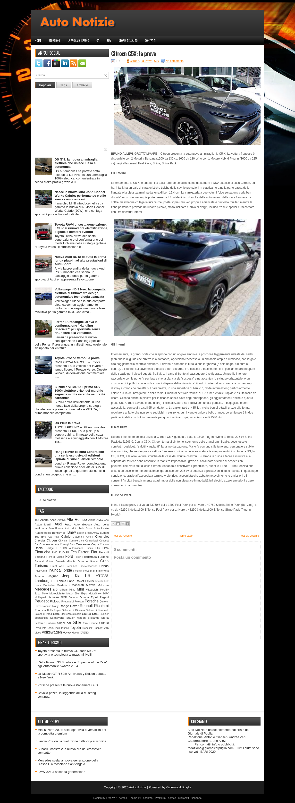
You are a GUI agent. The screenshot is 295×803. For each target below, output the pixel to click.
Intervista (103, 570)
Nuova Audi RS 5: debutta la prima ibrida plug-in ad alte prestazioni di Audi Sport (81, 260)
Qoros (38, 606)
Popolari (45, 85)
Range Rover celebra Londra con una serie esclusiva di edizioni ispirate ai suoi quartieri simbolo (79, 455)
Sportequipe (41, 618)
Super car (64, 623)
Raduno (46, 606)
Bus (37, 536)
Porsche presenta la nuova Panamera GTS (68, 685)
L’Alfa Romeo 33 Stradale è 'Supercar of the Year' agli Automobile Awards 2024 (72, 664)
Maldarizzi (63, 585)
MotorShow (95, 593)
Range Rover (69, 606)
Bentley (57, 532)
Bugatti (104, 532)
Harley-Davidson (88, 566)
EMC (55, 552)
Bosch (80, 533)
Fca (73, 552)
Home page (186, 535)
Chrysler (40, 540)
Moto (45, 593)
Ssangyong (57, 617)
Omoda (84, 597)
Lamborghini (45, 581)
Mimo (72, 589)
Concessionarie (49, 544)
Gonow (94, 561)
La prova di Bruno (78, 40)
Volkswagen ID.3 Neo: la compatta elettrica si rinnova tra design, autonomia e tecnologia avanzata (80, 292)
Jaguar (53, 576)
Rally (55, 606)
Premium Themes (165, 797)
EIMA (105, 548)
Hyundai (54, 570)
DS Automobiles (73, 548)
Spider (105, 614)
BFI (65, 533)
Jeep (66, 576)
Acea (53, 519)
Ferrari (83, 552)
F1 (67, 552)
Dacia (39, 548)
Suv (109, 40)
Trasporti (98, 628)
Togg (57, 628)
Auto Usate (101, 528)
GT (98, 40)
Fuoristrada (89, 556)
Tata (44, 628)
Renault (86, 606)
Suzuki (104, 623)
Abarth (44, 519)
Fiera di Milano (55, 557)
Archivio (82, 85)
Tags (63, 85)
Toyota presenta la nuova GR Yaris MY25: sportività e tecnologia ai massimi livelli (67, 652)
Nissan (54, 597)
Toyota (75, 627)
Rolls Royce (54, 610)
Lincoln (99, 581)
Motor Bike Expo (76, 593)
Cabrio (65, 536)
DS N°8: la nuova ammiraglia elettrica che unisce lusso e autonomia (76, 163)
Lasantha (147, 797)
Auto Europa (56, 528)
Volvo (67, 632)
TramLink (87, 628)
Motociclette (57, 593)
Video (38, 632)
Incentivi (77, 570)
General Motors (44, 561)
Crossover (83, 544)
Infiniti (94, 570)
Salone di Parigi (43, 614)
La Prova (97, 575)
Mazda (90, 585)
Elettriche (43, 552)
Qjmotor (104, 601)
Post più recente (122, 535)
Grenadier (71, 566)
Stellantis (93, 617)
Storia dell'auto (128, 40)
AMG (99, 519)
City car (62, 540)
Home (38, 40)
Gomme (83, 561)
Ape (106, 520)
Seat (56, 614)
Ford (69, 556)
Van (106, 627)
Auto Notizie (48, 500)
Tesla (50, 627)
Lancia (61, 581)
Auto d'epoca (83, 524)
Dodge (49, 547)
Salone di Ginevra (73, 610)
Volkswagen (52, 632)
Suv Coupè (90, 623)
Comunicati (91, 540)
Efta (97, 548)
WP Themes (119, 797)
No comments (175, 61)
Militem (63, 589)
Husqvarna (41, 570)
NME (64, 597)
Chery (89, 536)
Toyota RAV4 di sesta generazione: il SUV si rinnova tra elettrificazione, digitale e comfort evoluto (81, 228)
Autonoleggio (43, 532)
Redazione (54, 40)
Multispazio (41, 597)
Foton (78, 557)
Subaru (51, 623)
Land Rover (75, 581)
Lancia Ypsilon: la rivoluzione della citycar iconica (72, 741)
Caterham (78, 536)
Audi (58, 524)
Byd (43, 536)
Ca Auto (53, 536)
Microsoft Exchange (190, 797)
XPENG (84, 632)
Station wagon (75, 617)
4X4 (37, 520)
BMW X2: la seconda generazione (61, 772)
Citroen (52, 540)
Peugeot (42, 601)
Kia (77, 576)
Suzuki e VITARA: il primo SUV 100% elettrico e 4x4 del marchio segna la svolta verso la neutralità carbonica (80, 392)
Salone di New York (97, 610)
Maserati (78, 585)
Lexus (89, 581)
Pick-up (55, 601)
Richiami (101, 606)
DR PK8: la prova (67, 423)
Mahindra (49, 585)
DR (59, 547)
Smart (96, 614)
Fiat (94, 552)
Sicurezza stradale (70, 614)
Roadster (40, 610)
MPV (106, 593)
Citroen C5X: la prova (133, 53)
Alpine (91, 520)
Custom (104, 544)
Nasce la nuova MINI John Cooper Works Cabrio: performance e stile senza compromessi (80, 195)
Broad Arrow (92, 533)
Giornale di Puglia (178, 787)
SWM (38, 628)
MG (55, 589)
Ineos (86, 570)
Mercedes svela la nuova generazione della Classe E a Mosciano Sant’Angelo (68, 762)
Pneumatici (67, 601)
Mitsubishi (92, 589)
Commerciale (76, 540)
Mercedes (43, 589)
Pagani (104, 597)
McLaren (103, 585)
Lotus (38, 585)
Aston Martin (43, 524)
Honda (104, 566)
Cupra (95, 544)
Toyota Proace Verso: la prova (77, 358)
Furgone (103, 556)
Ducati (89, 548)
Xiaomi (75, 632)
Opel (94, 597)
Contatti (150, 40)
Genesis (60, 561)
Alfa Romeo (77, 519)
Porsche (92, 601)
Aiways (62, 520)
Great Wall (57, 566)
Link (106, 581)
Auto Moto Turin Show (78, 528)
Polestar (79, 601)
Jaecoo (39, 576)
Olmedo (73, 597)
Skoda (86, 614)
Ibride (67, 570)
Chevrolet (102, 536)
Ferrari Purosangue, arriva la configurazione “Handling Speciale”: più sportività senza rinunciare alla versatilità (78, 327)
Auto (68, 524)
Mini (80, 589)
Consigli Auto (67, 544)
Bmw (71, 532)
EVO (62, 552)
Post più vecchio (249, 535)
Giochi (71, 561)
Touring (65, 628)
